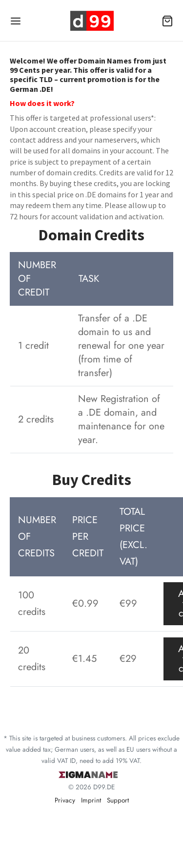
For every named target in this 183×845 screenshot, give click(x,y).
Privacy (65, 800)
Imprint (91, 800)
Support (118, 800)
